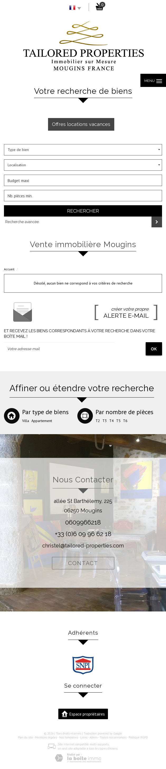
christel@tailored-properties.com (83, 545)
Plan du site (25, 737)
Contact (83, 563)
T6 (125, 420)
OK (154, 348)
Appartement (41, 420)
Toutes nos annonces (113, 737)
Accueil (9, 269)
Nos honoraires (68, 737)
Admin (93, 737)
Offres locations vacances (81, 124)
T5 (118, 420)
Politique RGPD (138, 737)
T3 (104, 420)
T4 (111, 420)
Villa (25, 420)
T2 (98, 420)
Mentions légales (46, 737)
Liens (83, 737)
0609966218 (83, 522)
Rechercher (83, 211)
